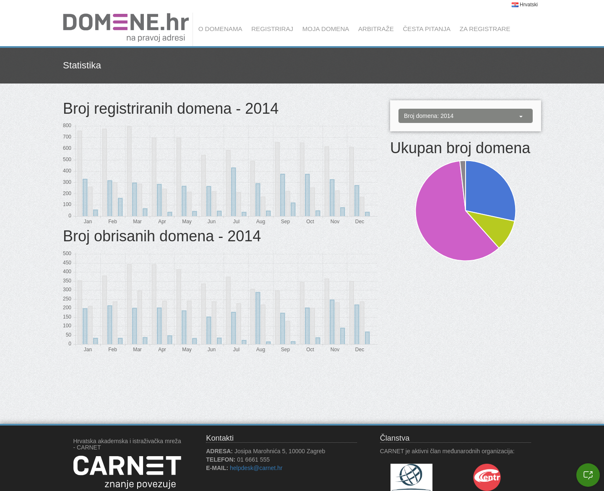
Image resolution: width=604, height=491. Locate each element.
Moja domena (325, 28)
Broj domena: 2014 (463, 115)
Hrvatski (525, 5)
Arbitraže (376, 28)
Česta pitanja (426, 28)
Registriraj (272, 28)
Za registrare (485, 28)
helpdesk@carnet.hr (256, 468)
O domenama (220, 28)
